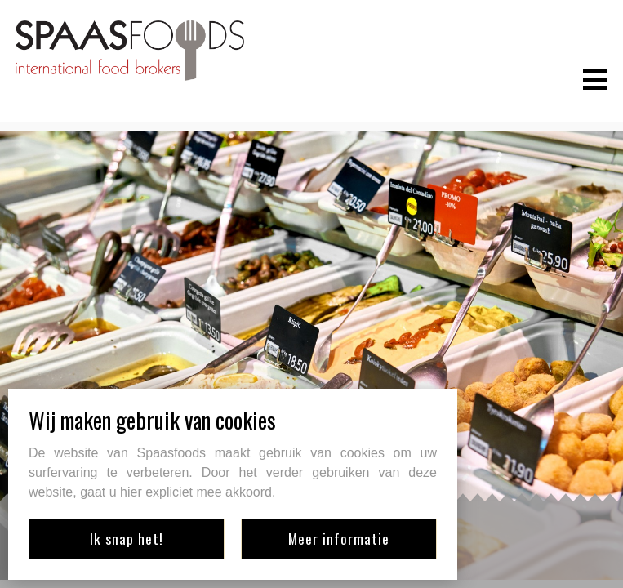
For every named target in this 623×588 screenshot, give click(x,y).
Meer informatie (338, 538)
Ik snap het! (126, 538)
